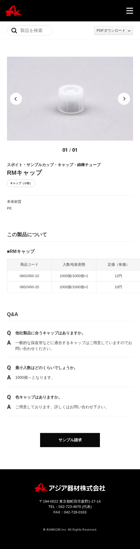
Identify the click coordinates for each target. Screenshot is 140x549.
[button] (16, 99)
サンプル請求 (70, 440)
